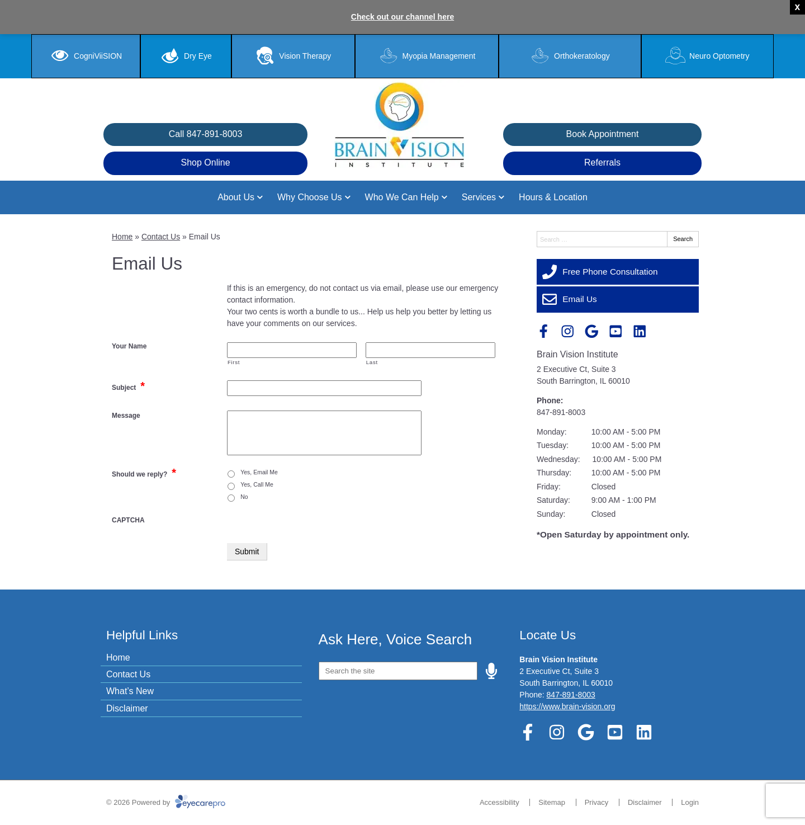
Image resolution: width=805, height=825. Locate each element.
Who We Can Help (402, 197)
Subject (128, 386)
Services (479, 197)
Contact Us (160, 236)
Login (690, 802)
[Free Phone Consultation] (618, 272)
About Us (235, 197)
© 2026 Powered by (165, 802)
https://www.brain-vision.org (567, 706)
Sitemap (551, 802)
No (244, 496)
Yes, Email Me (259, 472)
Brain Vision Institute (577, 354)
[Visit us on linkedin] (640, 331)
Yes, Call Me (256, 484)
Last (372, 362)
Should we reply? (144, 473)
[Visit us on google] (592, 331)
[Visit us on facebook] (544, 331)
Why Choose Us (309, 197)
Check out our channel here (402, 16)
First (234, 362)
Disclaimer (127, 708)
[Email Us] (618, 299)
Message (126, 415)
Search (683, 238)
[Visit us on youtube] (616, 331)
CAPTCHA (128, 520)
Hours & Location (553, 197)
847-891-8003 (561, 412)
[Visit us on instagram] (568, 331)
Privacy (597, 802)
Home (122, 236)
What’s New (130, 691)
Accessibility (499, 802)
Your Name (129, 346)
